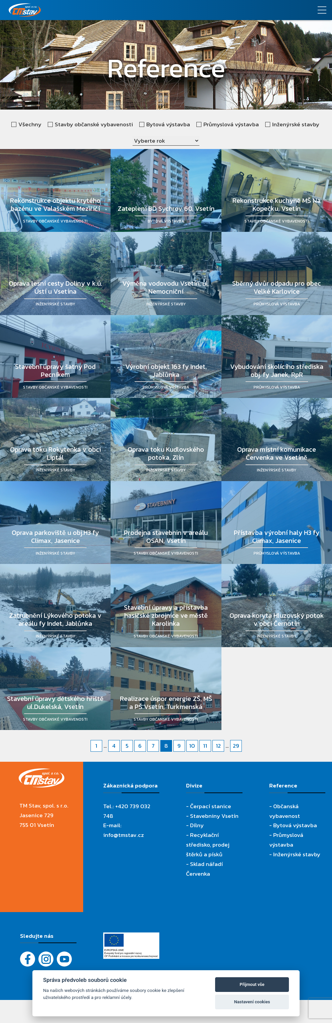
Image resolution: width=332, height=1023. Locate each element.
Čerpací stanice (210, 806)
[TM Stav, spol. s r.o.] (124, 10)
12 (218, 745)
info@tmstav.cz (123, 835)
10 (192, 745)
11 (205, 745)
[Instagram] (45, 959)
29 (236, 745)
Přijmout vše (252, 984)
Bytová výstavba (295, 825)
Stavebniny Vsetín (214, 816)
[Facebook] (27, 959)
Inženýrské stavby (296, 854)
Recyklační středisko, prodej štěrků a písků (207, 845)
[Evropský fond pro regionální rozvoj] (131, 937)
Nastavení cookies (252, 1001)
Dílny (197, 825)
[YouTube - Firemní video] (64, 959)
